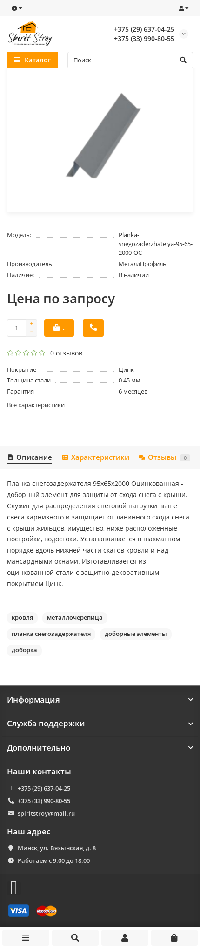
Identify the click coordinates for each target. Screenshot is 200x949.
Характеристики (95, 457)
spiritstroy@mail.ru (46, 813)
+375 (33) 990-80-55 (44, 801)
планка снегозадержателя (51, 633)
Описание (29, 457)
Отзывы (164, 457)
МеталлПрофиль (143, 263)
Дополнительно (100, 748)
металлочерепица (75, 617)
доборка (24, 650)
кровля (22, 617)
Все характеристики (36, 405)
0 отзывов (66, 352)
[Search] (130, 60)
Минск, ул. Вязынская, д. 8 (57, 848)
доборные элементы (136, 633)
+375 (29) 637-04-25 (44, 788)
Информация (100, 700)
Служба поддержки (100, 723)
